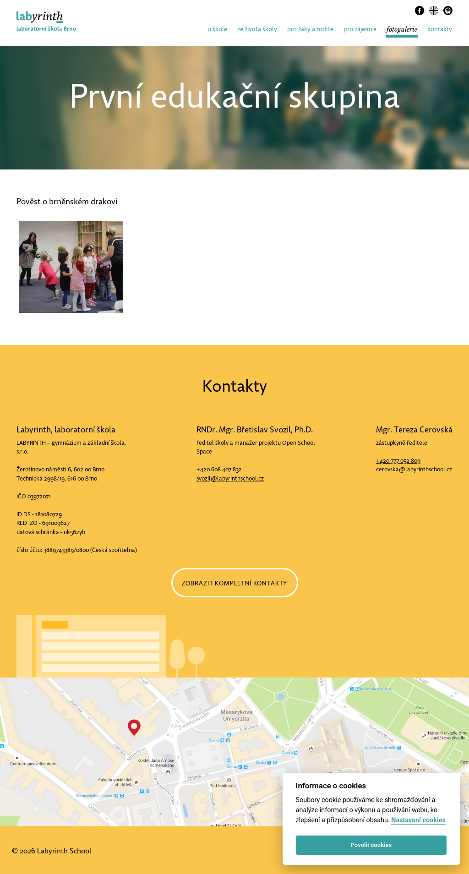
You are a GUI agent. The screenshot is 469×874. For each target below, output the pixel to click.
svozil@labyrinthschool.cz (230, 478)
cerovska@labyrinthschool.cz (414, 469)
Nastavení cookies (418, 820)
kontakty (439, 29)
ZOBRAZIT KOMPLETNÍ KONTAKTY (235, 583)
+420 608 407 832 (219, 469)
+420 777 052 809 (398, 460)
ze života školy (257, 29)
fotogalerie (402, 29)
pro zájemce (360, 29)
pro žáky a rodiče (310, 29)
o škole (217, 29)
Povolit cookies (371, 844)
